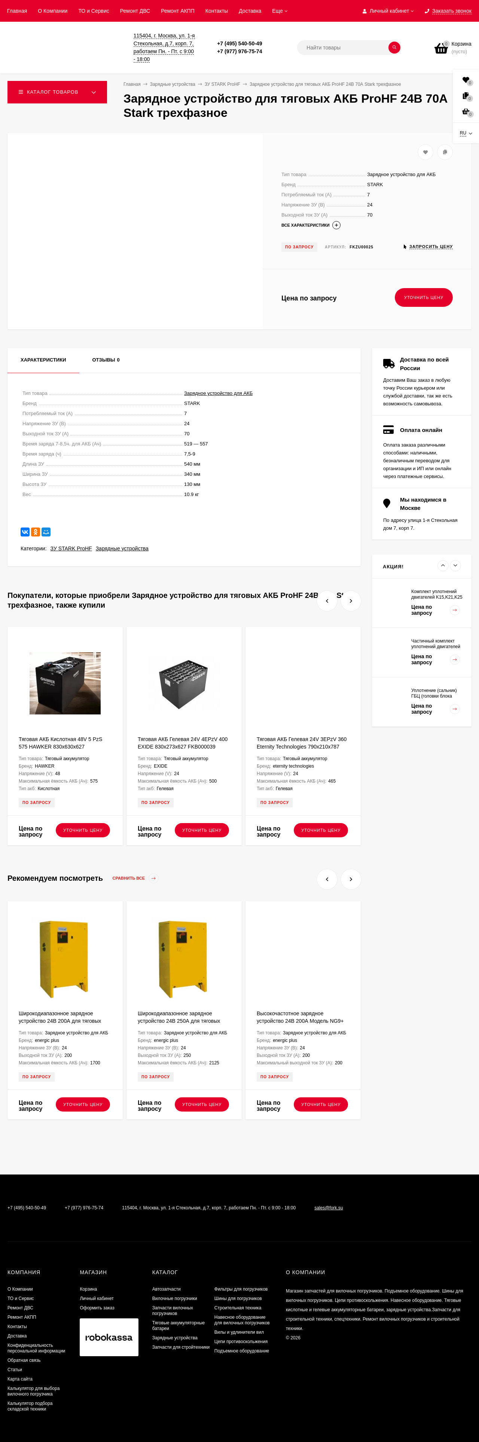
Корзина (88, 1289)
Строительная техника (238, 1308)
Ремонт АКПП (178, 11)
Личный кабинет (96, 1298)
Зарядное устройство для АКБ (218, 393)
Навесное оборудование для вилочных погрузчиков (242, 1320)
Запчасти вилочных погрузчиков (172, 1310)
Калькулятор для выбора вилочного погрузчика (33, 1391)
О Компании (52, 11)
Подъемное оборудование (241, 1351)
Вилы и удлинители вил (239, 1332)
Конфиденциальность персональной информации (36, 1348)
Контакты (216, 11)
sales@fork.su (328, 1207)
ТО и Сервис (93, 11)
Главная (17, 11)
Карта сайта (20, 1379)
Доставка (250, 11)
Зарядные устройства (122, 548)
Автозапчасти (166, 1289)
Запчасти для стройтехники (181, 1347)
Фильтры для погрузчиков (241, 1289)
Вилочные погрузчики (174, 1298)
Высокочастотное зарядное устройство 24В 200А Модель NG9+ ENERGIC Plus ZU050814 (300, 1020)
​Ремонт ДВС (135, 11)
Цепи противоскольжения (241, 1341)
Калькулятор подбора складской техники (29, 1406)
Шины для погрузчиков (238, 1298)
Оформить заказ (97, 1308)
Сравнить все (136, 878)
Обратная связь (23, 1360)
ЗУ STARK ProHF (71, 548)
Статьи (14, 1369)
